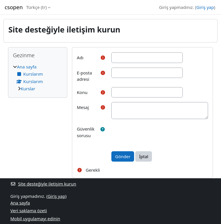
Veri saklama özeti (28, 210)
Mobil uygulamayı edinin (35, 218)
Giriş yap (205, 7)
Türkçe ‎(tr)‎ (36, 7)
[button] (103, 129)
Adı (80, 57)
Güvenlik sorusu (85, 132)
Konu (82, 92)
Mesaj (83, 107)
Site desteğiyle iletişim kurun (43, 184)
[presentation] (155, 135)
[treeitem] (37, 78)
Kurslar (28, 88)
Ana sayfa (27, 67)
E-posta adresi (84, 76)
